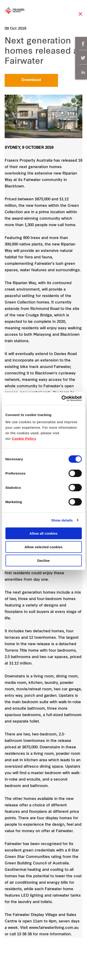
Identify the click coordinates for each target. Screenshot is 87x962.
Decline (43, 560)
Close (80, 16)
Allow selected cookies (43, 547)
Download (31, 80)
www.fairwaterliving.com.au (54, 928)
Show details (62, 520)
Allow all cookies (43, 533)
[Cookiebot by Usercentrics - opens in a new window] (62, 399)
